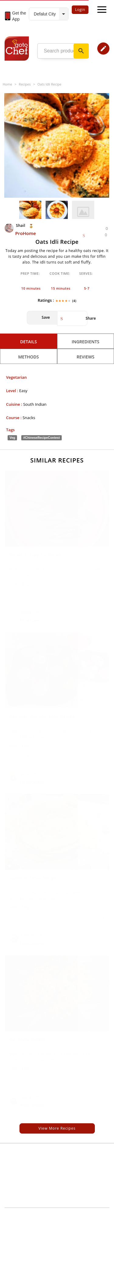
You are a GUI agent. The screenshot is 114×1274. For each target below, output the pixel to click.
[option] (56, 145)
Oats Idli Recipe (49, 84)
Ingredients (85, 342)
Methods (28, 357)
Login (80, 9)
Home (7, 84)
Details (28, 342)
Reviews (86, 357)
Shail (15, 225)
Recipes (25, 84)
